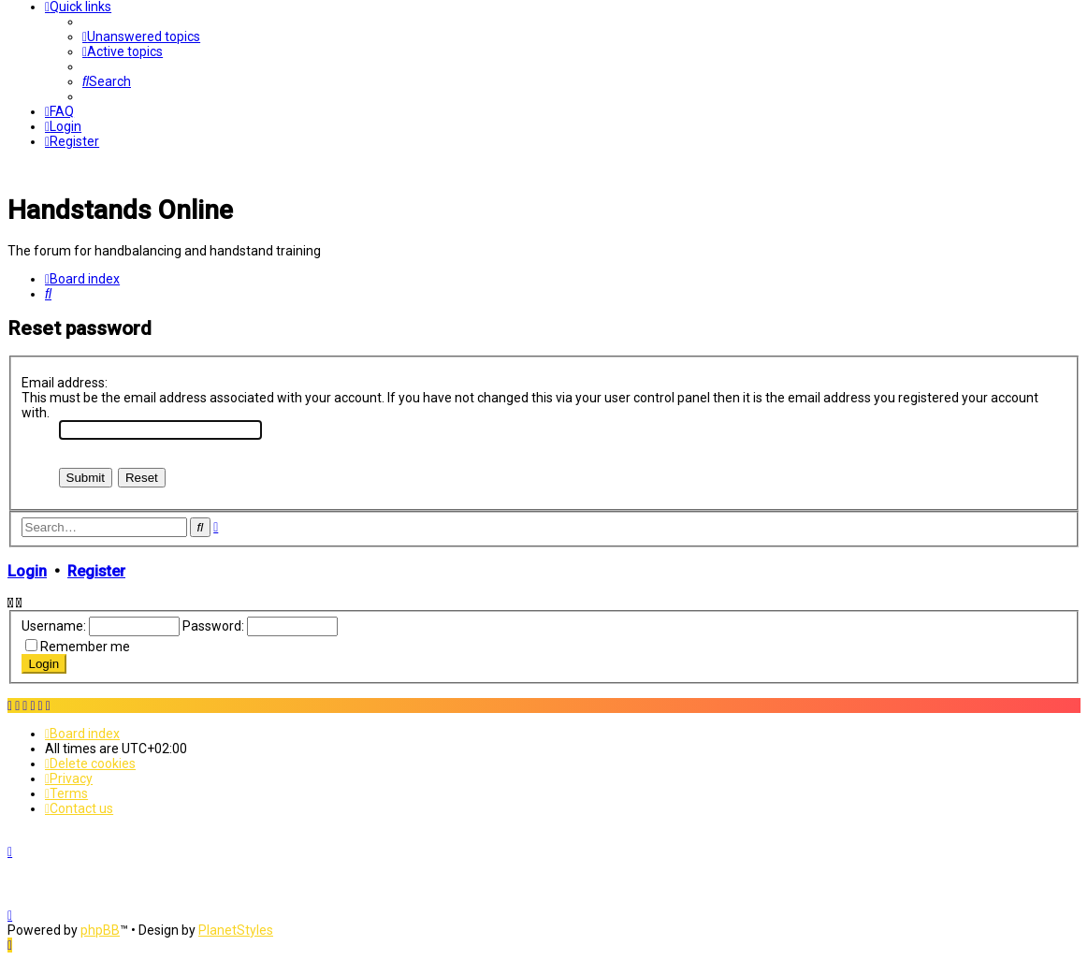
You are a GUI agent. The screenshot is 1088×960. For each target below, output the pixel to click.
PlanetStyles (235, 930)
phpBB (100, 930)
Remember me (85, 646)
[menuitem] (141, 36)
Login (27, 571)
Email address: (65, 382)
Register (96, 571)
